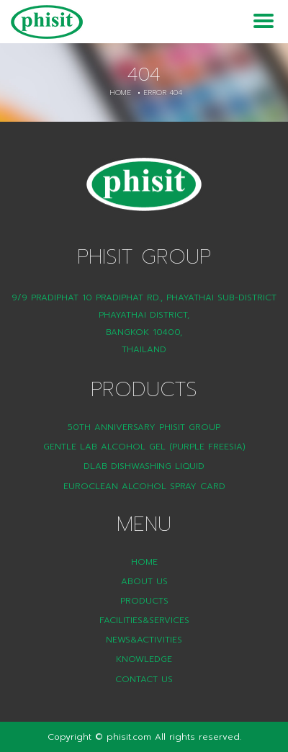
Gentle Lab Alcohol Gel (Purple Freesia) (144, 446)
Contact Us (144, 679)
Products (144, 600)
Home (120, 93)
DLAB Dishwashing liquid (144, 466)
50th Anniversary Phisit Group (144, 427)
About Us (144, 581)
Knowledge (144, 659)
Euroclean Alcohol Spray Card (144, 486)
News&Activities (144, 639)
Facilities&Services (144, 620)
